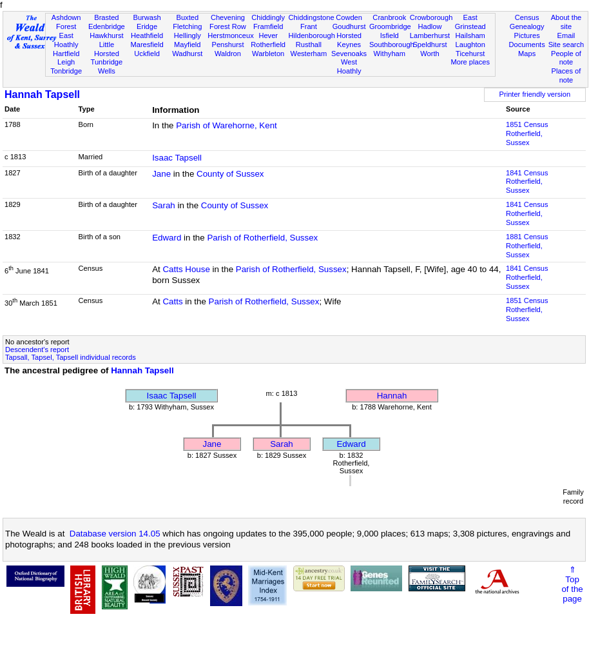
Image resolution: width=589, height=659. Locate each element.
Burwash (146, 17)
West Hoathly (349, 66)
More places (470, 62)
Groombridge (390, 26)
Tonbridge (66, 71)
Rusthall (309, 44)
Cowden (349, 17)
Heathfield (147, 35)
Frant (308, 26)
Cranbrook (389, 17)
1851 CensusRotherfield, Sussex (527, 133)
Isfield (389, 35)
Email (566, 35)
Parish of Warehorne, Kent (226, 125)
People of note (566, 58)
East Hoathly (66, 40)
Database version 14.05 (115, 533)
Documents (527, 44)
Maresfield (146, 44)
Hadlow (429, 26)
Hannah (392, 395)
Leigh (66, 62)
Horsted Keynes (349, 40)
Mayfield (187, 44)
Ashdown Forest (66, 22)
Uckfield (147, 53)
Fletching (187, 26)
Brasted (106, 17)
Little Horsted (106, 49)
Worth (429, 53)
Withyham (389, 53)
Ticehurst (470, 53)
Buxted (187, 17)
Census (527, 17)
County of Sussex (230, 174)
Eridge (147, 26)
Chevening (228, 17)
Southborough (391, 44)
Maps (527, 53)
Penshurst (227, 44)
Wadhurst (187, 53)
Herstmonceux (231, 35)
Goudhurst (349, 26)
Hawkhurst (106, 35)
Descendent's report (37, 349)
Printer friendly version (535, 94)
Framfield (268, 26)
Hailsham (470, 35)
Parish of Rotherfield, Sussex (262, 237)
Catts (172, 301)
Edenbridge (106, 26)
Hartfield (66, 53)
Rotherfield (268, 44)
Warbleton (268, 53)
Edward (166, 237)
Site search (566, 44)
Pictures (527, 35)
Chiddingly (268, 17)
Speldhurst (429, 44)
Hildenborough (312, 35)
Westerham (309, 53)
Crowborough (431, 17)
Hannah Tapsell (42, 94)
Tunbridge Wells (107, 66)
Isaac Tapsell (177, 157)
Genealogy (527, 26)
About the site (566, 22)
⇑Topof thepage (572, 584)
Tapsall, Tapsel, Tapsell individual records (70, 357)
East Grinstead (470, 22)
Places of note (566, 75)
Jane (161, 174)
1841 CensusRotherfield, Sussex (527, 182)
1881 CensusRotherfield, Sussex (527, 246)
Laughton (470, 44)
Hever (268, 35)
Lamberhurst (430, 35)
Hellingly (187, 35)
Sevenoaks (349, 53)
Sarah (163, 205)
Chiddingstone (311, 17)
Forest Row (227, 26)
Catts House (185, 269)
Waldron (228, 53)
